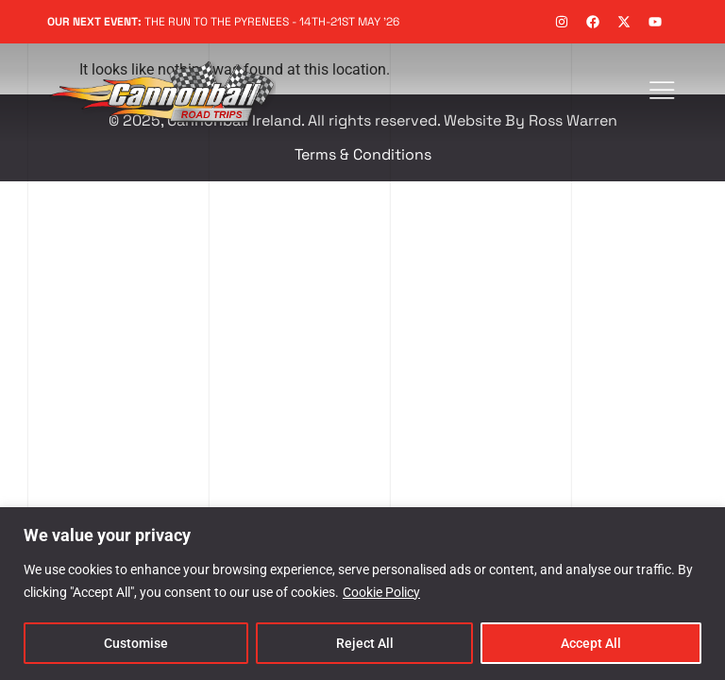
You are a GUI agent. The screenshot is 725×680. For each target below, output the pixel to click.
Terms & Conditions (363, 154)
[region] (362, 593)
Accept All (591, 643)
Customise (136, 643)
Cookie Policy (381, 592)
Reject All (365, 643)
